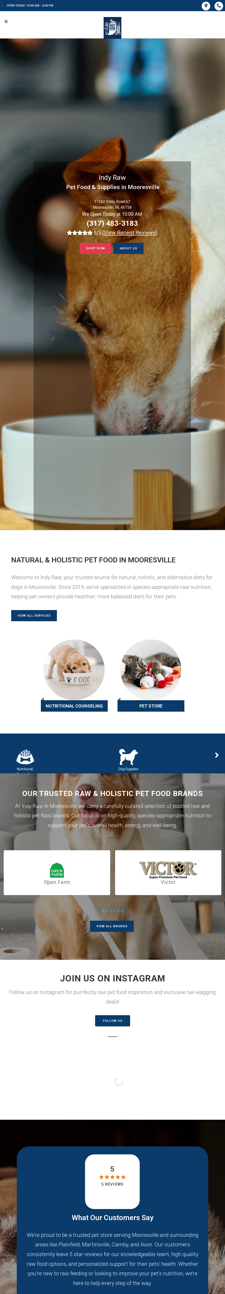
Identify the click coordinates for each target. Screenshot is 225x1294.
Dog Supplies (128, 769)
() (130, 233)
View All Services (34, 615)
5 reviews (112, 1184)
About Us (128, 248)
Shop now (95, 248)
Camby (120, 1245)
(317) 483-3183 (112, 223)
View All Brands (111, 926)
